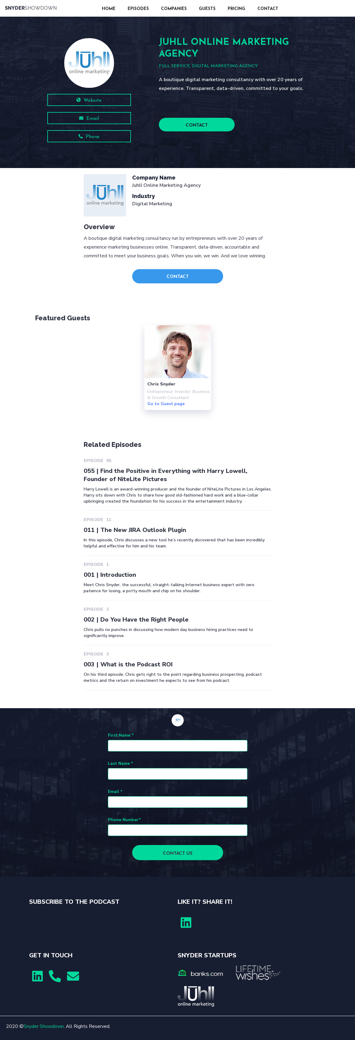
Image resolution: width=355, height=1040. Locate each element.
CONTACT (267, 9)
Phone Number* (124, 820)
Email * (115, 791)
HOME (109, 9)
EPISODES (138, 9)
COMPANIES (174, 9)
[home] (50, 8)
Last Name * (120, 763)
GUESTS (207, 9)
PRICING (236, 9)
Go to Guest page (166, 404)
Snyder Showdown (44, 1026)
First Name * (121, 735)
